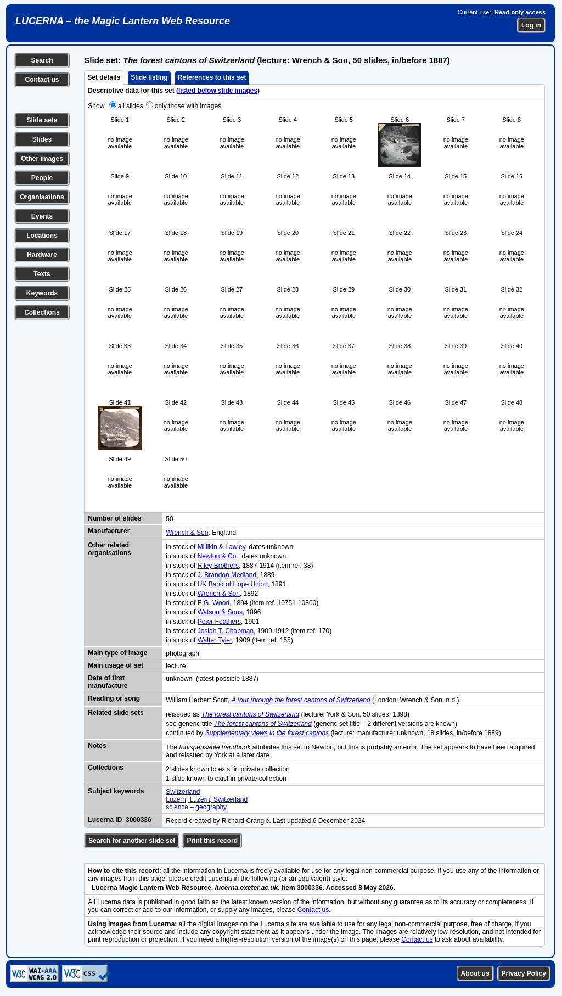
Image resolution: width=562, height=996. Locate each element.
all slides (130, 106)
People (42, 178)
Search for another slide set (131, 840)
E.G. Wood (213, 603)
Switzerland (183, 792)
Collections (42, 312)
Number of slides (114, 518)
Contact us (42, 79)
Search (42, 60)
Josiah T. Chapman (226, 631)
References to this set (212, 77)
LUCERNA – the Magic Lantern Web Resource (122, 20)
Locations (42, 235)
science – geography (196, 807)
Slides (42, 139)
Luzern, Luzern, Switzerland (207, 799)
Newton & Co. (218, 556)
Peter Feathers (219, 621)
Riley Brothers (218, 565)
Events (42, 216)
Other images (42, 159)
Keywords (42, 293)
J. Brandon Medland (227, 575)
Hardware (42, 255)
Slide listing (149, 77)
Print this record (212, 840)
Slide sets (41, 120)
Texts (41, 274)
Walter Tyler (215, 640)
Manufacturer (109, 531)
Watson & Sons (220, 612)
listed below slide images (217, 90)
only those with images (188, 106)
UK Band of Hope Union (233, 584)
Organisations (42, 197)
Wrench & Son (187, 532)
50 (169, 519)
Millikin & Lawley (221, 547)
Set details (103, 77)
